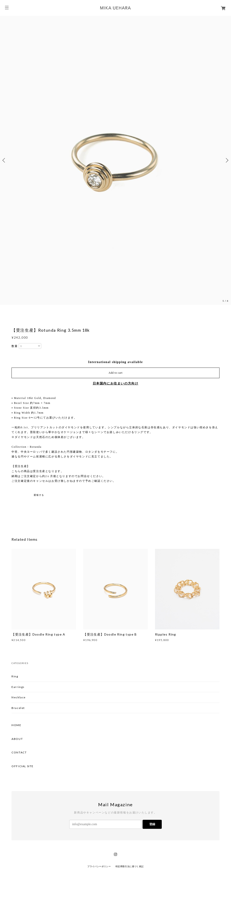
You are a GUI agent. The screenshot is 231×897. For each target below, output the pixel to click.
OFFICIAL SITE (23, 766)
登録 (152, 824)
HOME (16, 725)
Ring (15, 676)
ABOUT (17, 739)
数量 (15, 346)
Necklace (19, 697)
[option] (115, 160)
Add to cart (115, 372)
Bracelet (18, 708)
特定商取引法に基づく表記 (130, 866)
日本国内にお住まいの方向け (116, 383)
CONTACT (19, 752)
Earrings (18, 687)
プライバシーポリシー (99, 866)
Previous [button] (4, 160)
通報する (39, 495)
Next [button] (226, 160)
